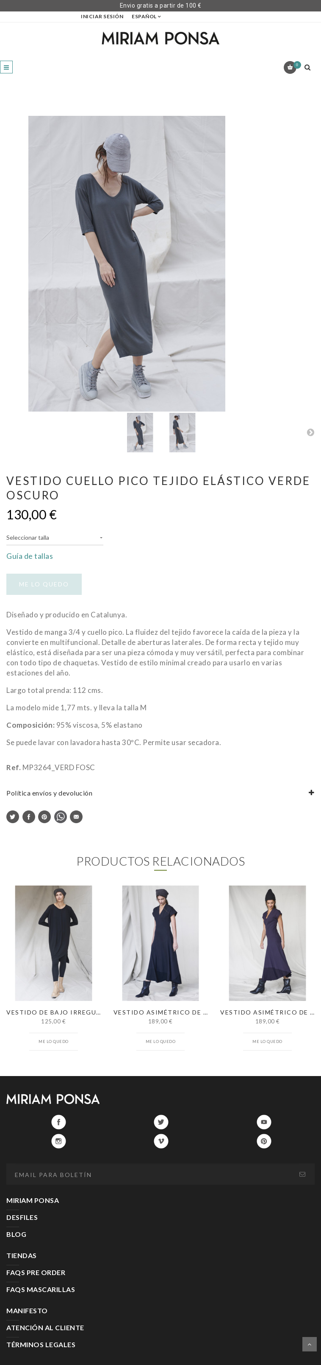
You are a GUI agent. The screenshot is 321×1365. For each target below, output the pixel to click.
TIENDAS (21, 1255)
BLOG (16, 1234)
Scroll (309, 1344)
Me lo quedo (54, 1041)
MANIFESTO (27, 1310)
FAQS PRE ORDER (35, 1272)
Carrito (295, 65)
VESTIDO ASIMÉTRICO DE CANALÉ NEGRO (185, 1012)
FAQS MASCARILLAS (40, 1289)
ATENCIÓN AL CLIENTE (45, 1327)
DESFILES (22, 1217)
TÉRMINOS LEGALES (40, 1344)
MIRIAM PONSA (32, 1200)
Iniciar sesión (102, 16)
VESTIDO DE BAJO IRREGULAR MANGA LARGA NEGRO (97, 1012)
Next (310, 432)
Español (144, 16)
